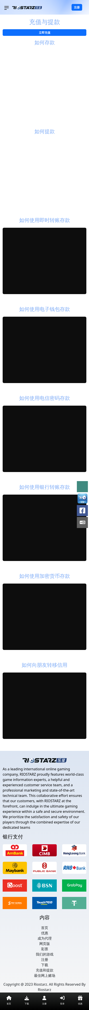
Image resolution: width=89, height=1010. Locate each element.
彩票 (44, 948)
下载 (44, 964)
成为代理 (45, 938)
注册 (77, 7)
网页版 (44, 943)
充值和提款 (44, 970)
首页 (44, 927)
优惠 (44, 933)
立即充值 (44, 33)
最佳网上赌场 (44, 975)
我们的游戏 (44, 954)
